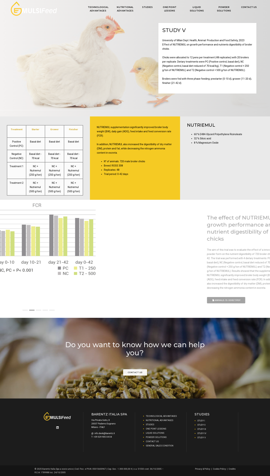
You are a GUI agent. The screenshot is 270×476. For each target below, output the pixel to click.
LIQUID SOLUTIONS (197, 9)
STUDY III (201, 429)
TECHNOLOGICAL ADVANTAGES (98, 9)
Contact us (135, 372)
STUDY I (201, 420)
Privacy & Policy (202, 469)
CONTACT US (249, 7)
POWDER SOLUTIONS (224, 9)
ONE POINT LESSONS (169, 9)
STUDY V (201, 437)
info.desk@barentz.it (105, 433)
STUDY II (201, 425)
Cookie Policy (219, 469)
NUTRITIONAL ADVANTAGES (125, 9)
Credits (232, 469)
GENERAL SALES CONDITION (159, 445)
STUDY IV (201, 433)
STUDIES (147, 7)
